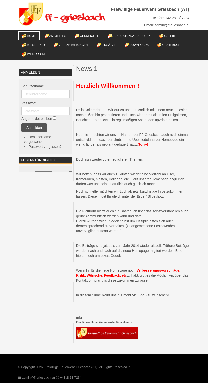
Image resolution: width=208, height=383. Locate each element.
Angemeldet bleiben (36, 119)
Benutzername (32, 86)
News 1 (87, 68)
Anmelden (34, 128)
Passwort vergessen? (45, 147)
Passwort (28, 103)
